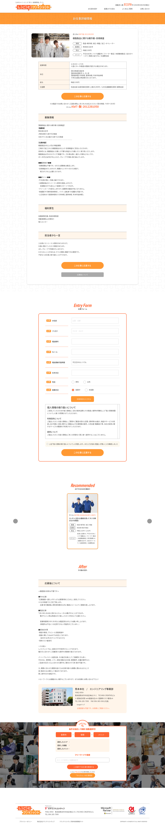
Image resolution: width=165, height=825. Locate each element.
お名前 (54, 320)
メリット (101, 734)
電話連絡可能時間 (58, 362)
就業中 (76, 390)
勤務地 (63, 734)
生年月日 (55, 373)
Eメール (55, 352)
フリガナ (55, 331)
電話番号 (55, 341)
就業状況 (55, 390)
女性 (86, 382)
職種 (82, 734)
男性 (75, 382)
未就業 (89, 390)
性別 (53, 382)
